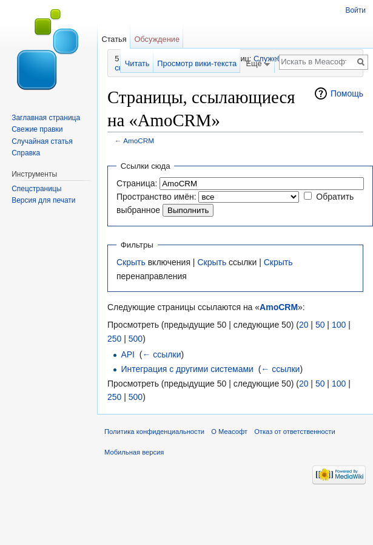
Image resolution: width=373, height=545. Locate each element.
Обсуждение (157, 39)
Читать (137, 63)
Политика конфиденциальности (154, 431)
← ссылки (161, 354)
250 (114, 339)
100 (339, 325)
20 (304, 325)
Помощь (347, 93)
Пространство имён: (156, 196)
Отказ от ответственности (294, 431)
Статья (113, 39)
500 (136, 339)
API (128, 354)
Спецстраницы (36, 188)
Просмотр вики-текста (197, 63)
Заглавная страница (46, 117)
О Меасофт (229, 431)
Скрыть (131, 262)
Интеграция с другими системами (187, 369)
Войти (355, 10)
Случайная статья (42, 141)
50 (320, 325)
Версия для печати (43, 200)
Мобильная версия (134, 452)
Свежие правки (37, 129)
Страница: (136, 183)
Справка (26, 153)
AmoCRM (138, 140)
